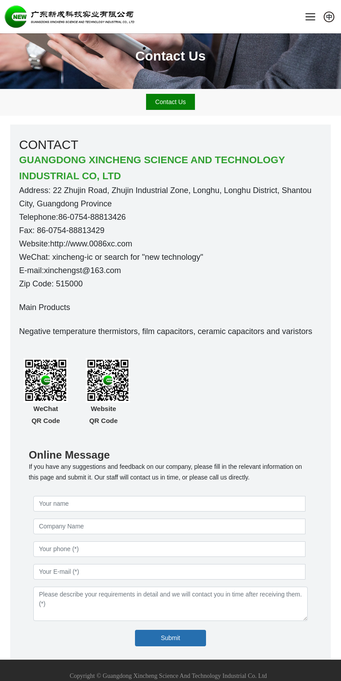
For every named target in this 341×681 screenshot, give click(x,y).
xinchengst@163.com (82, 270)
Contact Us (170, 55)
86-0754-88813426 (92, 217)
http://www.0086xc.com (91, 243)
